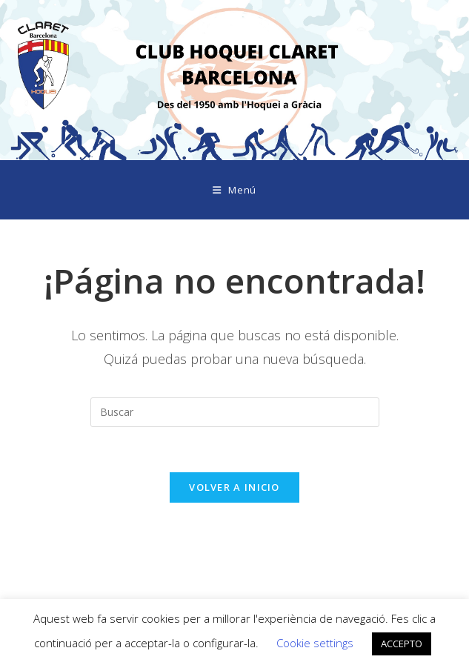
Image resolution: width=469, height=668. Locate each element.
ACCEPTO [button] (401, 643)
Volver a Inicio (234, 487)
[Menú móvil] (234, 189)
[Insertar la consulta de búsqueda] (234, 412)
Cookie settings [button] (314, 642)
